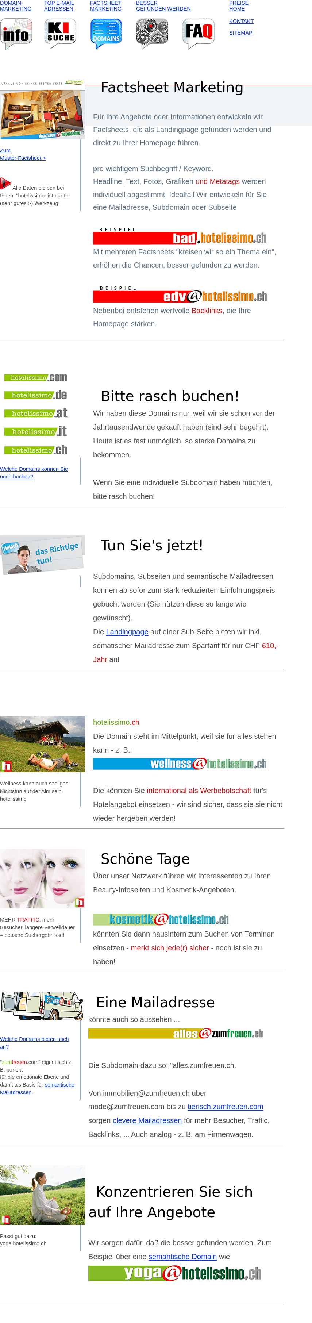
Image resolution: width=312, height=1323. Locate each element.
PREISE (239, 3)
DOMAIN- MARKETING (15, 6)
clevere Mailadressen (147, 1120)
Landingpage (127, 632)
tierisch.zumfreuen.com (225, 1107)
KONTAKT (241, 21)
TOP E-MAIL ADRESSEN (59, 6)
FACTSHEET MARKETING (106, 6)
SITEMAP (241, 33)
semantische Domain (183, 1257)
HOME (237, 9)
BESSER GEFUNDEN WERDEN (163, 6)
